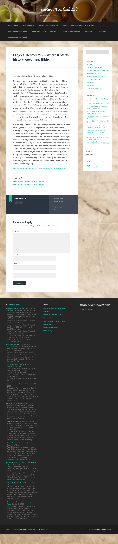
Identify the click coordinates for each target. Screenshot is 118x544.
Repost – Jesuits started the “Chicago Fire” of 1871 (96, 132)
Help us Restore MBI (71, 32)
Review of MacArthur (93, 105)
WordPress (43, 539)
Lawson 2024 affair (93, 122)
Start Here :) (28, 26)
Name (15, 262)
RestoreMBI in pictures (17, 32)
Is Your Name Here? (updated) (96, 112)
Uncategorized (58, 205)
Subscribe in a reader (87, 318)
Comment (17, 235)
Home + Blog (13, 26)
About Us (88, 32)
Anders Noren (101, 539)
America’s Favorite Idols (94, 117)
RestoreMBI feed (14, 313)
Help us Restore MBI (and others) (56, 330)
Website (15, 280)
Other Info (47, 333)
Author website (21, 207)
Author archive (16, 207)
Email (15, 271)
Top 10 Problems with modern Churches (21, 453)
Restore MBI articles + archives (45, 32)
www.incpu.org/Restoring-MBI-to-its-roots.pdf (30, 188)
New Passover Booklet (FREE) (96, 100)
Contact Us (101, 32)
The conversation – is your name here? (20, 375)
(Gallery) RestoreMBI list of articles (78, 26)
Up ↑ (110, 539)
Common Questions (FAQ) (48, 26)
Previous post (58, 211)
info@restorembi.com (94, 168)
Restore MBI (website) (59, 9)
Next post (57, 214)
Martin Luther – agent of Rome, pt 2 (98, 138)
